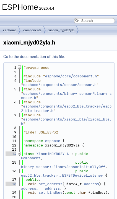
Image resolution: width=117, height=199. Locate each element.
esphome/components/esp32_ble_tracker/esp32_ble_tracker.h (66, 108)
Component (30, 158)
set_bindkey (51, 192)
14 (11, 153)
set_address (51, 184)
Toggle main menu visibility (7, 18)
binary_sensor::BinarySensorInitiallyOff (63, 166)
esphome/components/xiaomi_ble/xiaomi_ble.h (66, 121)
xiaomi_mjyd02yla (61, 30)
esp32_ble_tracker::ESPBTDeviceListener (62, 175)
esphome (9, 30)
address (91, 184)
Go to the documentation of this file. (34, 56)
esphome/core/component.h (71, 76)
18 (11, 184)
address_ (29, 188)
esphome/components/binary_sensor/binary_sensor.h (66, 95)
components (32, 30)
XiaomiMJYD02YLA (53, 153)
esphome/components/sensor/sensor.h (60, 84)
